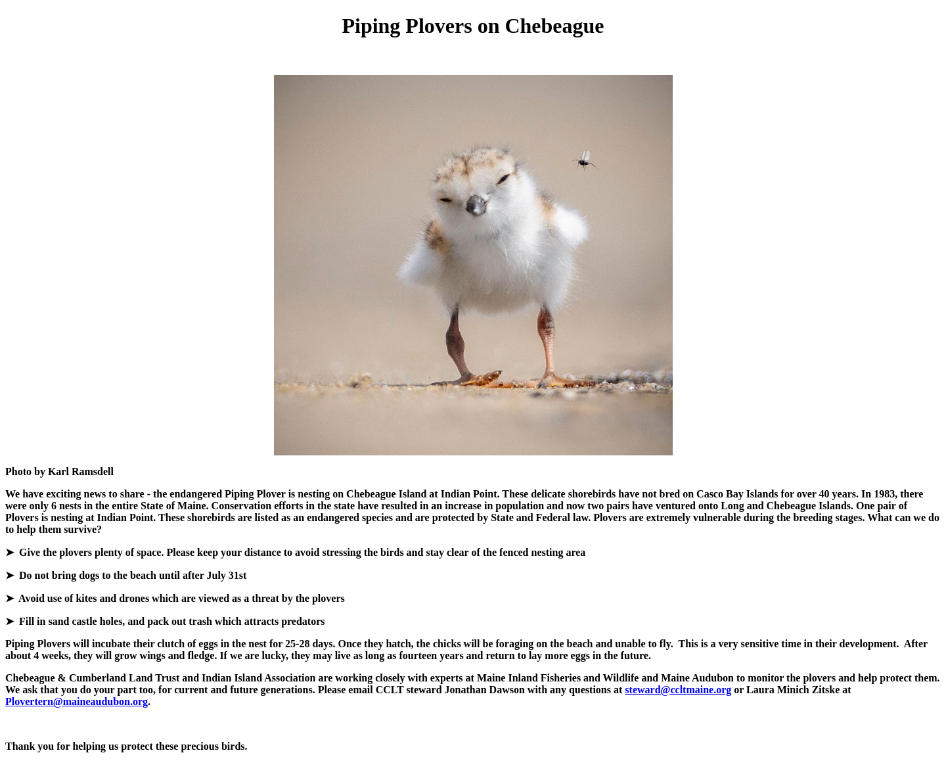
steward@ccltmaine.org (678, 689)
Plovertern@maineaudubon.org (76, 701)
